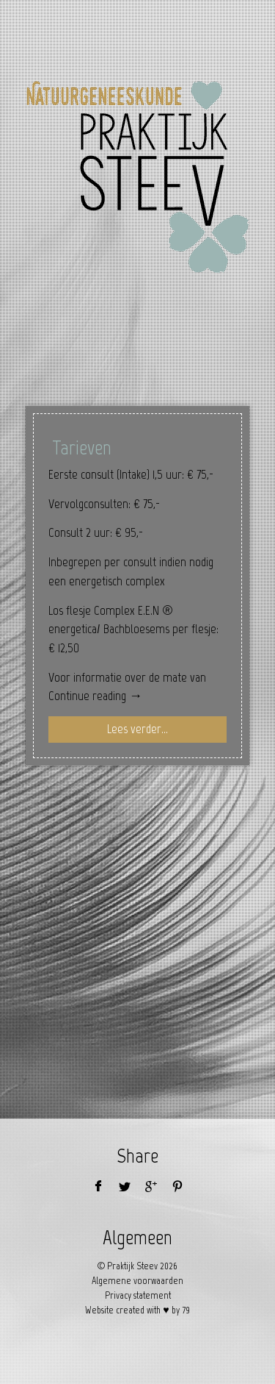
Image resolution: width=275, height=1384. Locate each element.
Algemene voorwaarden (137, 1280)
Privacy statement (138, 1295)
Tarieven (81, 447)
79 (186, 1310)
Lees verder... (137, 729)
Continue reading (95, 696)
